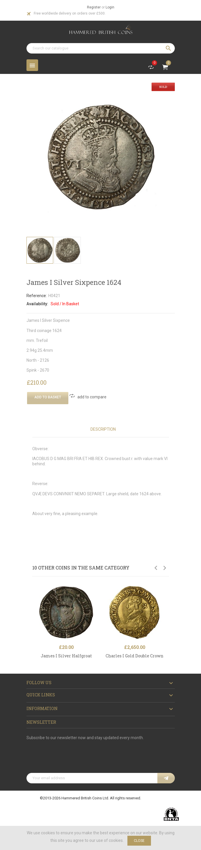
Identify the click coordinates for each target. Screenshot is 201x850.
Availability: (37, 303)
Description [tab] (103, 429)
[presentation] (70, 758)
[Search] (100, 48)
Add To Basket (47, 397)
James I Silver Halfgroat (66, 656)
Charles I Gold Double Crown (134, 656)
